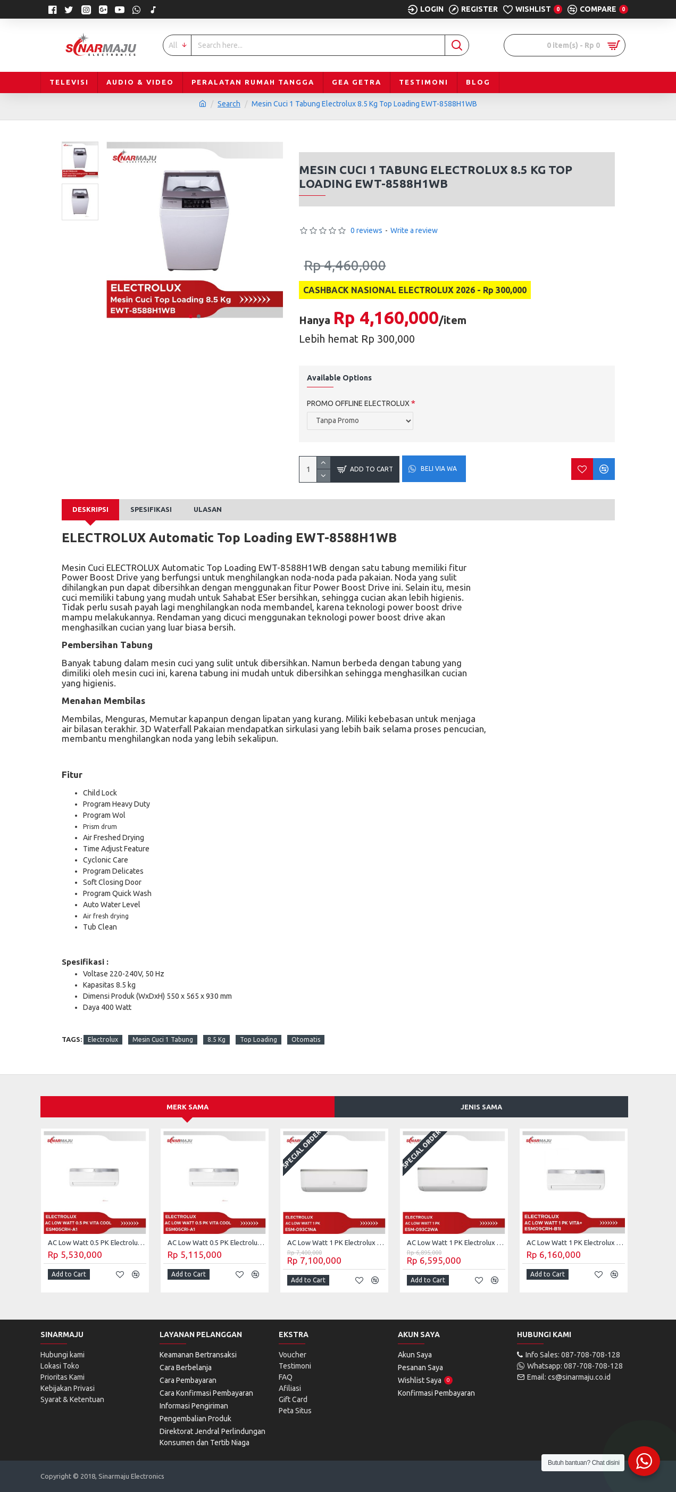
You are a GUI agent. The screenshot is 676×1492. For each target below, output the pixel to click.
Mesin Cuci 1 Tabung (162, 1039)
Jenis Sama (481, 1106)
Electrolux (103, 1039)
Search (229, 104)
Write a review (414, 230)
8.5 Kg (216, 1039)
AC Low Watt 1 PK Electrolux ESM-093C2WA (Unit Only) (456, 1242)
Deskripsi (90, 509)
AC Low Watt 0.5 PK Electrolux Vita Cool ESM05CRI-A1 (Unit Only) (217, 1242)
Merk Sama (187, 1106)
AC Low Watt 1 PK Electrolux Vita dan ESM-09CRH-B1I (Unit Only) (576, 1242)
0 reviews (366, 230)
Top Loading (258, 1039)
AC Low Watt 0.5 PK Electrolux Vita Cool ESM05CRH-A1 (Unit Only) (97, 1242)
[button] (191, 316)
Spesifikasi (151, 509)
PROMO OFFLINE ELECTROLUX (358, 403)
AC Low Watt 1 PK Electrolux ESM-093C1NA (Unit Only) (336, 1242)
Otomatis (305, 1039)
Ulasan (208, 509)
